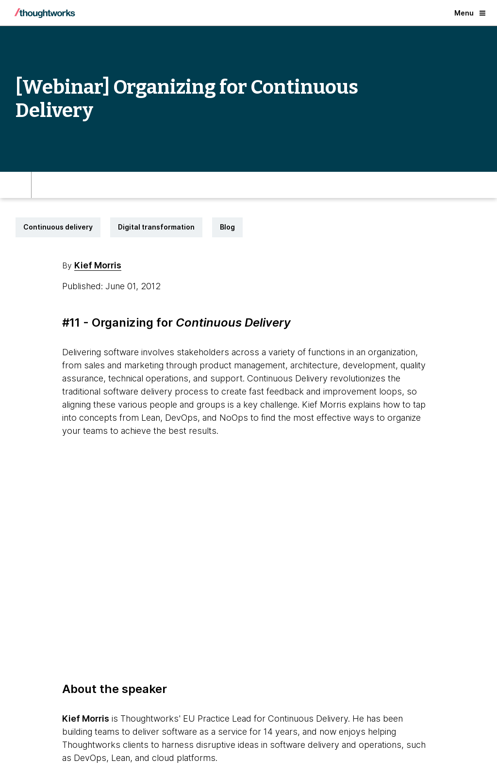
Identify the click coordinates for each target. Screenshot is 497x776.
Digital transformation (156, 227)
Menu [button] (469, 13)
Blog (227, 227)
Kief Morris (97, 265)
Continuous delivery (58, 227)
